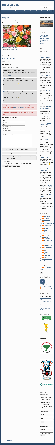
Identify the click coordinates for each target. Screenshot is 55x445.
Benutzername (44, 411)
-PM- (4, 78)
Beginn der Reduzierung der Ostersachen (45, 168)
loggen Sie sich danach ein (18, 107)
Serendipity (9, 440)
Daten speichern (45, 433)
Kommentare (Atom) (47, 288)
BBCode (4, 153)
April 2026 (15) (44, 35)
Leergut (46, 237)
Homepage (5, 128)
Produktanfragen (31, 50)
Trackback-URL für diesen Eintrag (9, 58)
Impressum (10, 10)
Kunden (46, 230)
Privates (46, 250)
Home (3, 10)
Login (37, 10)
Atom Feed (44, 284)
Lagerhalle (46, 235)
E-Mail (3, 124)
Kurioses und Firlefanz (6, 47)
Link (6, 75)
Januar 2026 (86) (44, 40)
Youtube (26, 10)
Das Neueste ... (44, 42)
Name (3, 120)
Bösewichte (47, 216)
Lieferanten (47, 238)
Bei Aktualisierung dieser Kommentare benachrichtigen (17, 163)
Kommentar (5, 132)
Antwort (9, 75)
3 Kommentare (15, 47)
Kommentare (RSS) (47, 286)
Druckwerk (46, 218)
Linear (14, 67)
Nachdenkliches (48, 245)
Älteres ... (42, 43)
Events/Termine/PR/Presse (47, 223)
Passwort (43, 414)
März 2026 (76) (44, 36)
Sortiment (46, 257)
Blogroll (32, 10)
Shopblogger (47, 255)
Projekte (46, 252)
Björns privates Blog (46, 10)
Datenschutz (18, 10)
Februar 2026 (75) (44, 38)
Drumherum (47, 220)
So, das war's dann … (15, 49)
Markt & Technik (48, 240)
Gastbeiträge (47, 228)
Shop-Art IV (6, 18)
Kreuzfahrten (5, 13)
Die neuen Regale (8, 50)
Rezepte (46, 254)
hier (10, 107)
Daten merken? (7, 161)
